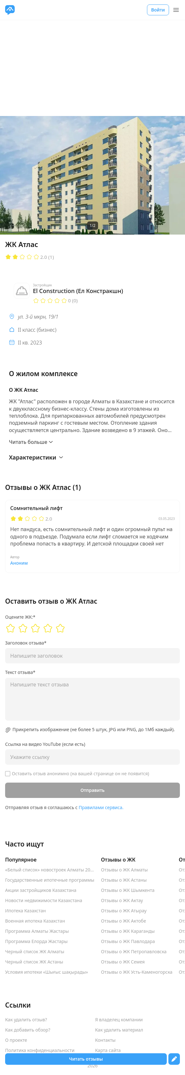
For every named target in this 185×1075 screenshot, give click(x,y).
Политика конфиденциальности (39, 1050)
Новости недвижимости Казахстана (43, 900)
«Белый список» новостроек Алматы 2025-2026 (50, 870)
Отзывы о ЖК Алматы (124, 870)
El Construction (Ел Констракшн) (78, 291)
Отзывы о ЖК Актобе (123, 921)
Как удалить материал (119, 1030)
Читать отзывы (86, 1059)
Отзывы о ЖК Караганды (128, 931)
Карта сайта (108, 1050)
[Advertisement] (92, 68)
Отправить (93, 790)
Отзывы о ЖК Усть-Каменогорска (137, 972)
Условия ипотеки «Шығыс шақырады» (46, 972)
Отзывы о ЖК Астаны (124, 880)
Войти (158, 10)
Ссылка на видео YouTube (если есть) (45, 744)
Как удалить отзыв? (26, 1020)
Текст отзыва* (20, 672)
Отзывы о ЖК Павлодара (128, 941)
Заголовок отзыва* (26, 643)
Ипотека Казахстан (25, 911)
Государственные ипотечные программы (49, 880)
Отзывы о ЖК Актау (122, 900)
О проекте (16, 1040)
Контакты (105, 1040)
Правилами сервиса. (101, 807)
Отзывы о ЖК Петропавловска (133, 952)
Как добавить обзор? (27, 1030)
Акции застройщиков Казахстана (40, 890)
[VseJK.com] (10, 10)
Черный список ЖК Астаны (34, 962)
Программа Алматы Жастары (37, 931)
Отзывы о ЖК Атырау (124, 911)
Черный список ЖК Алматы (34, 952)
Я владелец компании (119, 1020)
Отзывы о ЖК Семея (123, 962)
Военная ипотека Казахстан (35, 921)
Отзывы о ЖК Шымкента (127, 890)
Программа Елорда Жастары (36, 941)
